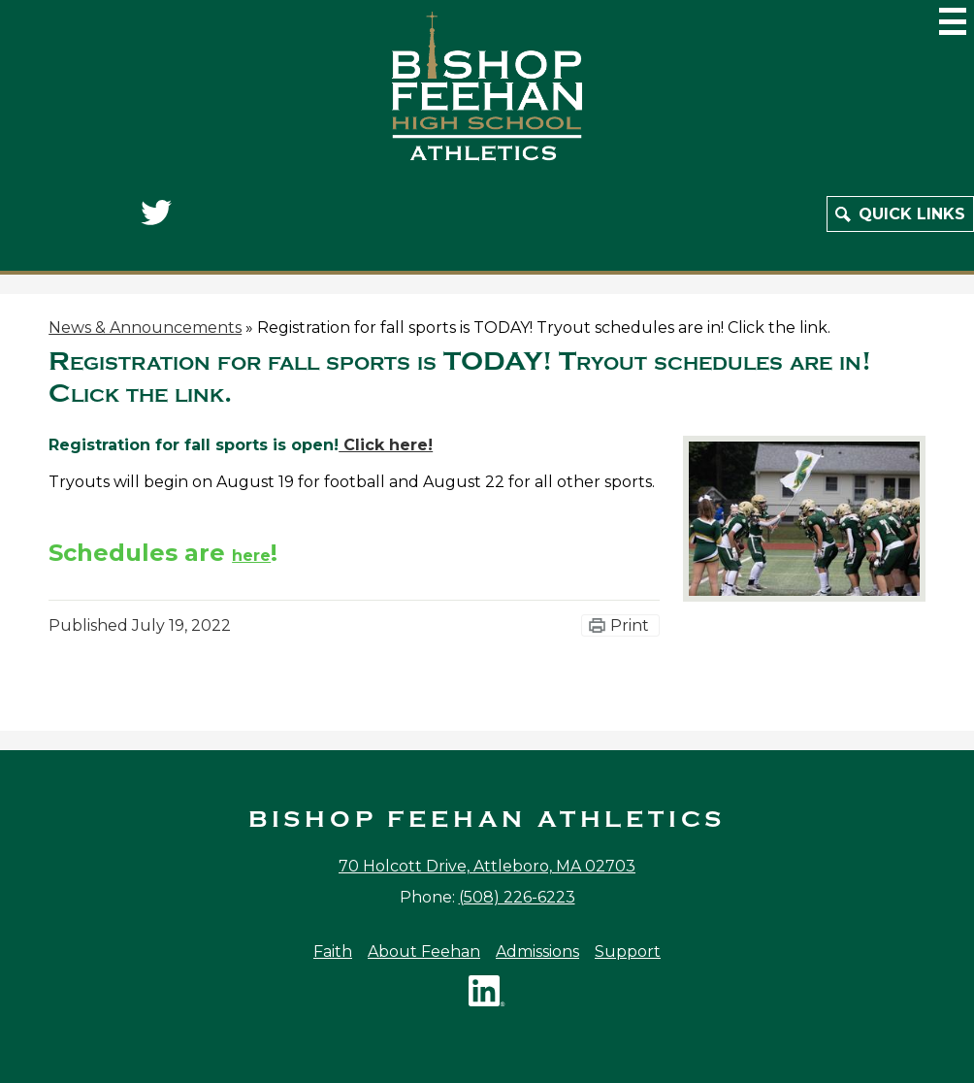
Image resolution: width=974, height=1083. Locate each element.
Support (628, 951)
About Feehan (424, 951)
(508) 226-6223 (517, 897)
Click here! (386, 445)
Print (629, 625)
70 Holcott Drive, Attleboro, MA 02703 (487, 866)
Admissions (537, 951)
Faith (332, 951)
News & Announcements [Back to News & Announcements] (145, 327)
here (251, 555)
